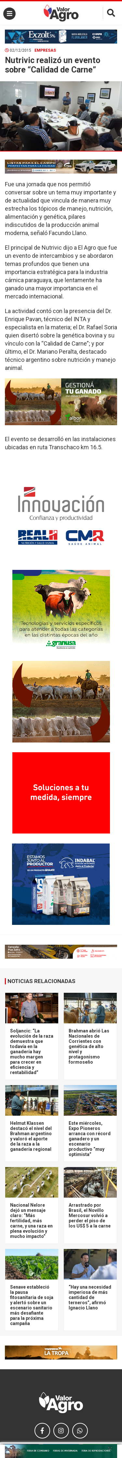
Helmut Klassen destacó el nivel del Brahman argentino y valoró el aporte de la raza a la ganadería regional (31, 1136)
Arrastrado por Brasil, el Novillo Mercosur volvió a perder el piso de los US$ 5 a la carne (90, 1215)
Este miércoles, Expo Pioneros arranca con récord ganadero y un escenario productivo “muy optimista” (90, 1139)
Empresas (45, 50)
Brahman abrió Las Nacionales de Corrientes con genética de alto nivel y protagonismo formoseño (89, 1046)
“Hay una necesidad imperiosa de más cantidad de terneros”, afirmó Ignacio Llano (90, 1297)
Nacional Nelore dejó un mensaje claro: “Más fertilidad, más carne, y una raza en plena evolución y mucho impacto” (31, 1220)
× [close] (110, 1448)
